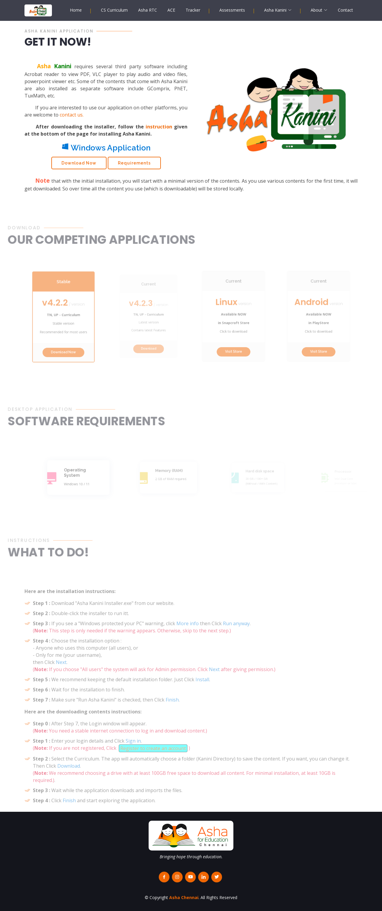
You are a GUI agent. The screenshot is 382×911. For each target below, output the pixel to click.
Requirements (134, 166)
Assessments (232, 10)
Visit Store (233, 343)
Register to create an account (153, 761)
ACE (171, 10)
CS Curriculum (114, 10)
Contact (345, 10)
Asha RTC (147, 10)
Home (76, 10)
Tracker (193, 10)
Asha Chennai (183, 897)
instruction (159, 130)
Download (148, 343)
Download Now (78, 166)
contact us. (72, 118)
